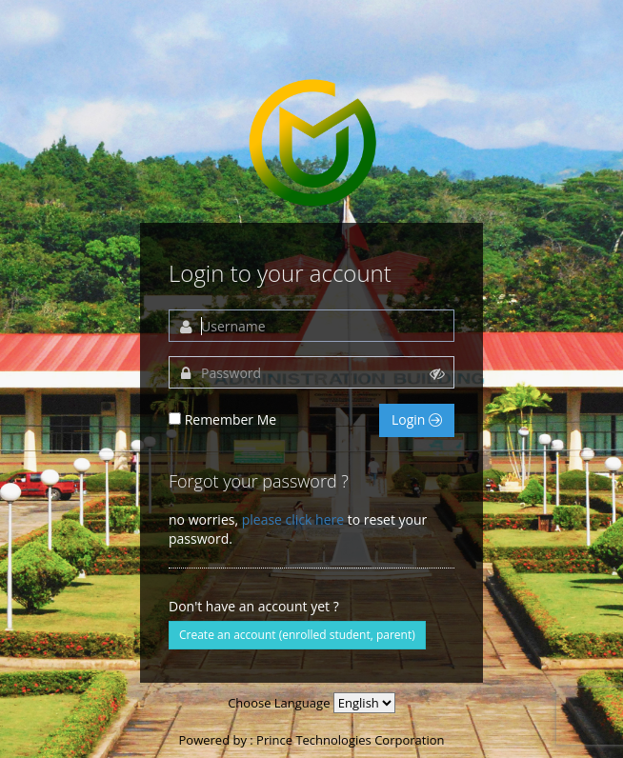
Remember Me (231, 419)
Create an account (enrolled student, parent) (297, 635)
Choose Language (279, 702)
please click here (293, 519)
